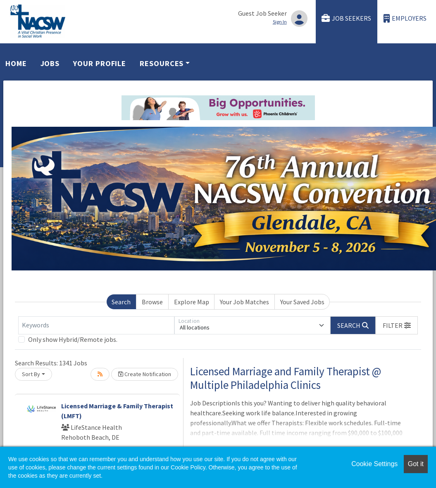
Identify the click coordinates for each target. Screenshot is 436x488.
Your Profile (99, 63)
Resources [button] (161, 63)
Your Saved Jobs (302, 302)
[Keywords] (96, 325)
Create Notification (144, 374)
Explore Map (191, 302)
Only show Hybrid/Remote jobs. (72, 339)
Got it (416, 463)
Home (16, 63)
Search (121, 302)
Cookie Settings (374, 463)
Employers (405, 18)
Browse (152, 302)
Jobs (50, 63)
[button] (397, 325)
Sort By (31, 374)
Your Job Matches (244, 302)
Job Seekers (346, 18)
